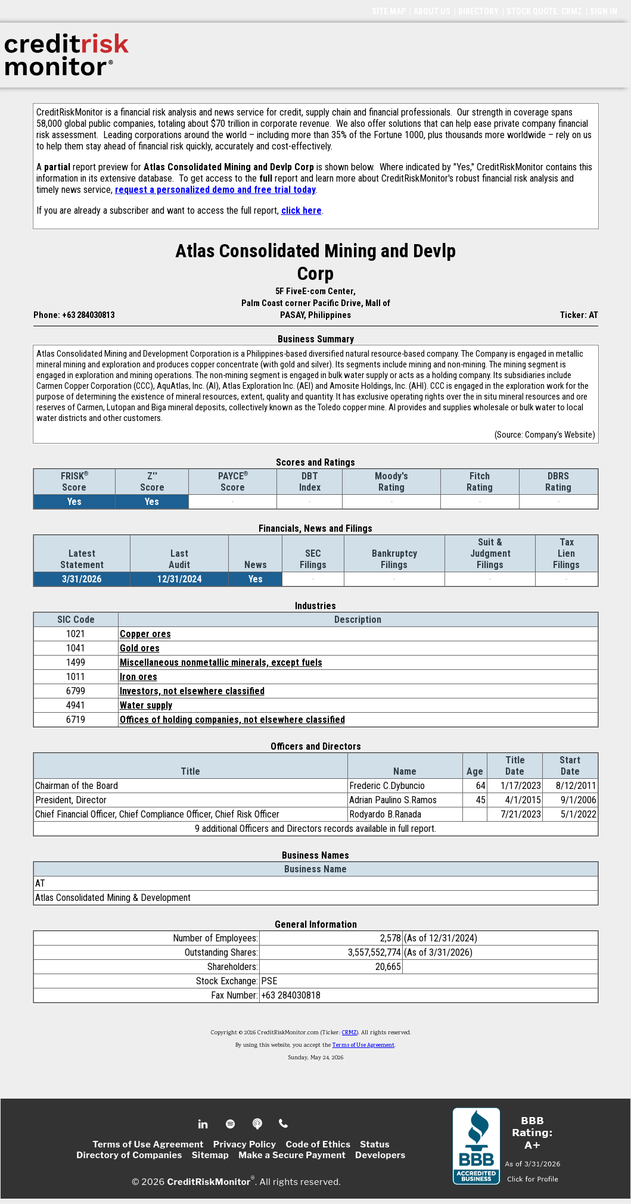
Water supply (146, 705)
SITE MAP (389, 11)
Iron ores (138, 676)
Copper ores (145, 634)
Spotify (231, 1124)
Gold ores (140, 648)
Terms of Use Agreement (363, 1045)
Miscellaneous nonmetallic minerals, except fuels (221, 662)
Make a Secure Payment (292, 1155)
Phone (284, 1124)
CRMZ (349, 1033)
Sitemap (210, 1155)
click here (301, 210)
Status (375, 1144)
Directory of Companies (129, 1155)
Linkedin (204, 1124)
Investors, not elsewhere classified (192, 691)
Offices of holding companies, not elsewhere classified (232, 719)
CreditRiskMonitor (208, 1181)
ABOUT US (432, 11)
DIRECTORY (478, 11)
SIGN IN (603, 11)
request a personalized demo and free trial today (215, 189)
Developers (380, 1155)
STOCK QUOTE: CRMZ (544, 11)
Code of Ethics (317, 1144)
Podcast (258, 1124)
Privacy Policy (244, 1144)
